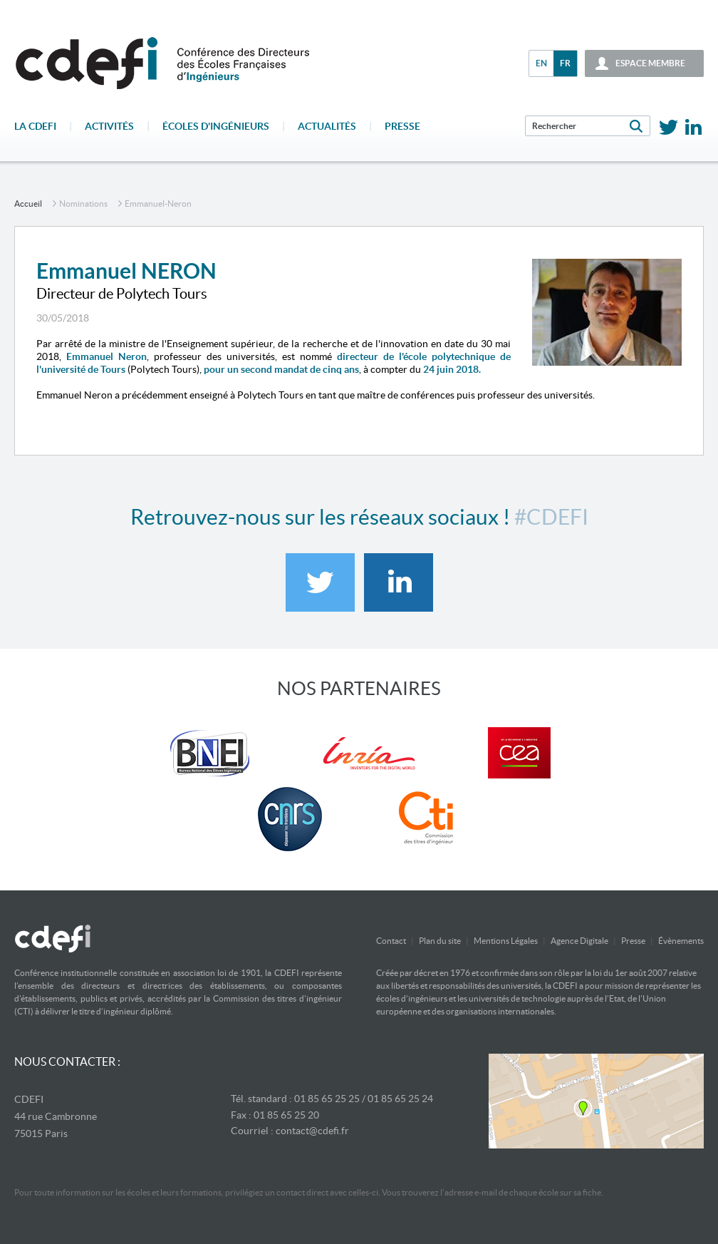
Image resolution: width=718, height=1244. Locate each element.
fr (565, 63)
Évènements (681, 940)
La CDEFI (35, 126)
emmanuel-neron (158, 203)
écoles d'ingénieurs (215, 126)
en (541, 63)
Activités (109, 126)
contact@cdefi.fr (312, 1130)
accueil (28, 203)
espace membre (650, 63)
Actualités (327, 126)
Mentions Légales (506, 940)
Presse (402, 126)
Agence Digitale (579, 940)
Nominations (83, 203)
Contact (391, 940)
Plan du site (440, 940)
